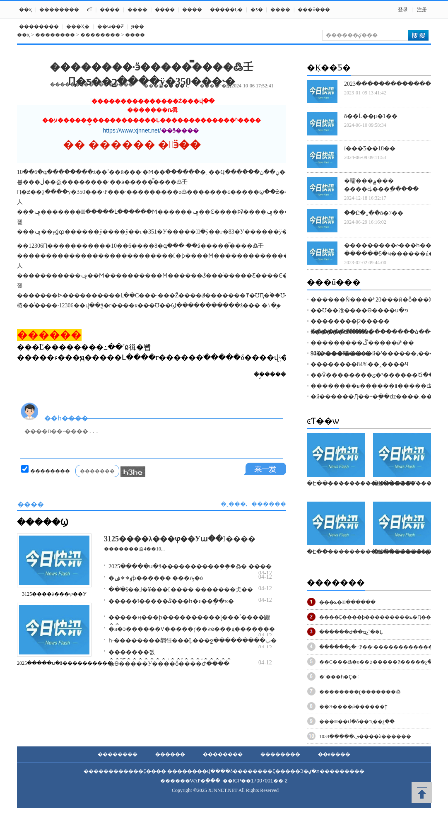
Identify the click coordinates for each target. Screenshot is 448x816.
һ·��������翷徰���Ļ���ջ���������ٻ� (192, 640)
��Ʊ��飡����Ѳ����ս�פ (359, 310)
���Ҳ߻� (77, 26)
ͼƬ (89, 9)
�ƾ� (256, 9)
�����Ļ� (226, 9)
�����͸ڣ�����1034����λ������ (365, 736)
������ (170, 754)
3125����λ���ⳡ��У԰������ (54, 594)
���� (110, 9)
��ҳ (25, 9)
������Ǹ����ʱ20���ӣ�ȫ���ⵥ (372, 300)
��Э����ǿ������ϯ (353, 707)
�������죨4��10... (134, 549)
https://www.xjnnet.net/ (132, 130)
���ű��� (314, 9)
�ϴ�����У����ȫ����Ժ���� (168, 664)
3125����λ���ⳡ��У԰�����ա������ (179, 539)
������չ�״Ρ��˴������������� (379, 647)
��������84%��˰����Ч (360, 364)
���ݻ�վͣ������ (347, 602)
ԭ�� (137, 26)
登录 (403, 9)
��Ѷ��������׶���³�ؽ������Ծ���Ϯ (377, 375)
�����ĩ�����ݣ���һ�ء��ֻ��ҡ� (171, 601)
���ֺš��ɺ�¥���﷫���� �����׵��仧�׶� (180, 590)
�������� (59, 9)
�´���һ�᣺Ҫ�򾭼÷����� (339, 677)
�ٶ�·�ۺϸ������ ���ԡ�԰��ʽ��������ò (155, 578)
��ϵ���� (334, 754)
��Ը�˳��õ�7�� (373, 213)
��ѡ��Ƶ (110, 26)
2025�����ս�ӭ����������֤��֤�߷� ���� (190, 566)
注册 (422, 9)
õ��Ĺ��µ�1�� (370, 116)
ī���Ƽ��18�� (369, 148)
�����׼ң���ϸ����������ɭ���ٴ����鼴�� (189, 621)
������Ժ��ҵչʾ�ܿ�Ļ (351, 632)
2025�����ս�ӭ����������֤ (64, 663)
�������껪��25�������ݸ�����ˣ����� (170, 656)
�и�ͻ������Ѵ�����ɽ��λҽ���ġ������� (191, 629)
